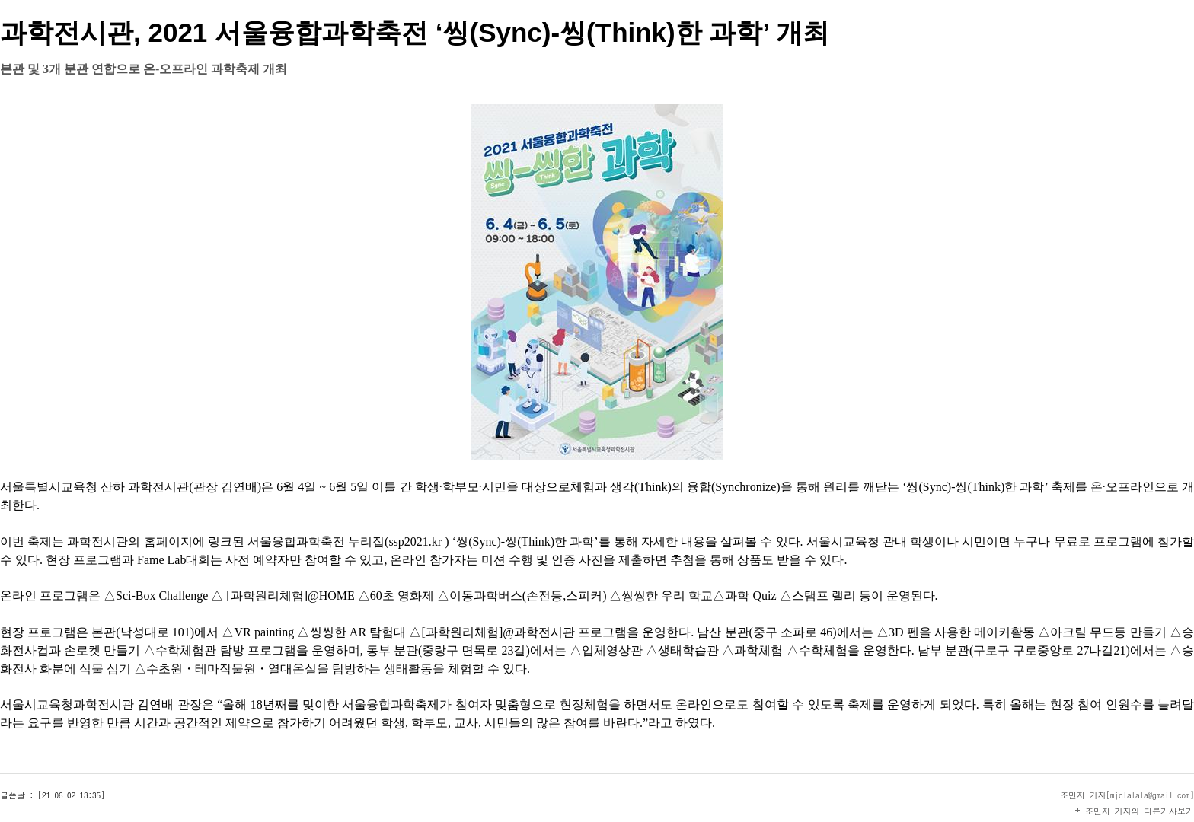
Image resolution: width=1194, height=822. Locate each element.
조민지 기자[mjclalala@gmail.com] (1127, 795)
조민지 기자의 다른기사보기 (1139, 811)
